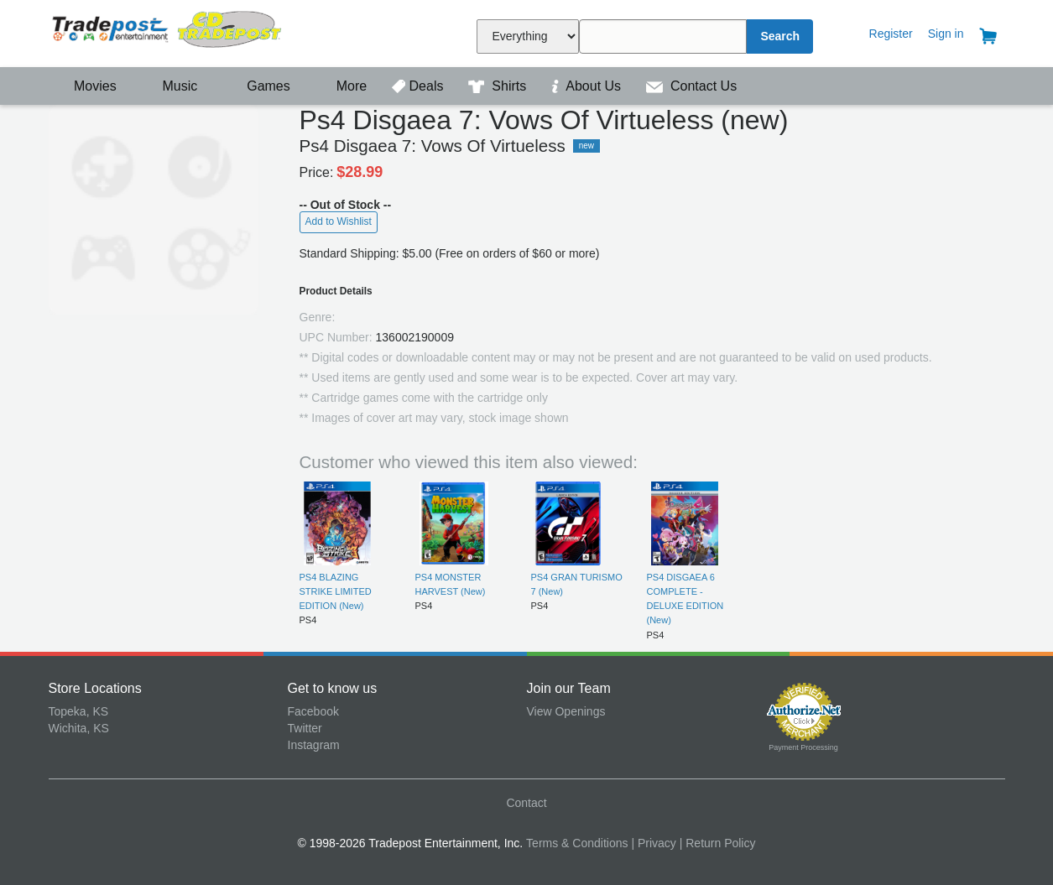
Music (171, 86)
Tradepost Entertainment (168, 31)
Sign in (946, 33)
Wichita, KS (79, 728)
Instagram (314, 745)
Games (258, 86)
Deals (419, 86)
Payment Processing (803, 747)
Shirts (499, 86)
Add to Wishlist (338, 221)
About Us (588, 86)
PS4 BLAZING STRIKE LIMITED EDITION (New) (336, 592)
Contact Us (692, 86)
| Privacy (653, 843)
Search (780, 36)
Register (891, 33)
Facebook (313, 711)
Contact (526, 803)
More (342, 86)
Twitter (305, 728)
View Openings (566, 711)
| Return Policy (718, 843)
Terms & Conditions (577, 843)
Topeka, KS (79, 711)
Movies (85, 86)
